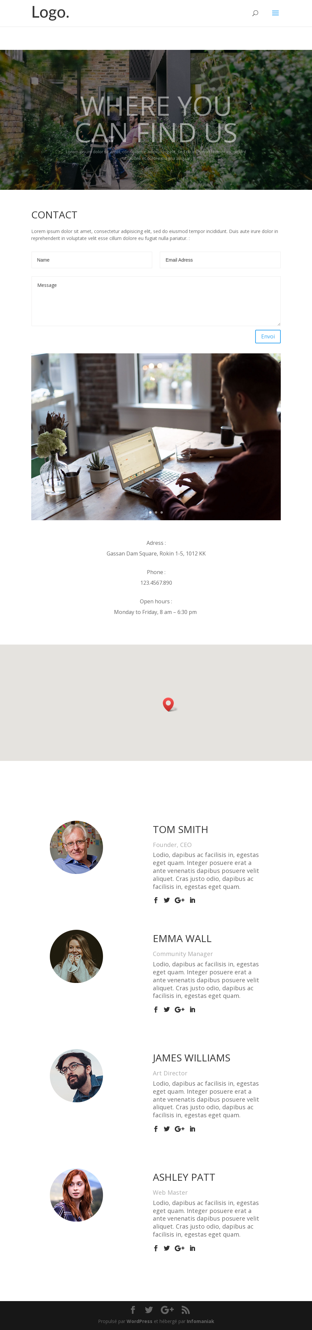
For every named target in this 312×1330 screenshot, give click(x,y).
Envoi (268, 336)
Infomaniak (200, 1321)
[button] (170, 704)
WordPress (140, 1321)
